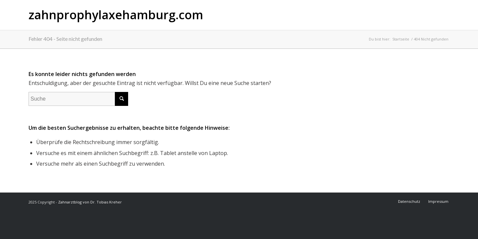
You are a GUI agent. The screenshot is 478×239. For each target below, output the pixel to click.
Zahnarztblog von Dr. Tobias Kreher (90, 201)
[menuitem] (410, 201)
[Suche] (78, 99)
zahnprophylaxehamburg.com (116, 15)
